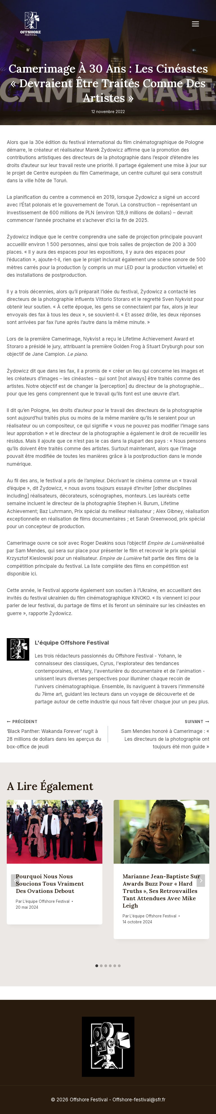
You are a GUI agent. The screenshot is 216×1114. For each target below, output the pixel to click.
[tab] (96, 965)
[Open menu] (198, 24)
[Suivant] (201, 880)
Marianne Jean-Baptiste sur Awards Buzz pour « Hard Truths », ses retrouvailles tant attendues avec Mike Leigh (161, 891)
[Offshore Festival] (30, 23)
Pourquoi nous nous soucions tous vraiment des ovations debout (50, 883)
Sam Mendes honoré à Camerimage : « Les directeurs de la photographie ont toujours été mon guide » (161, 734)
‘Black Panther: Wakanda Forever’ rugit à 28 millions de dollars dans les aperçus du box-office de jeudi (55, 734)
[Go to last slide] (15, 880)
